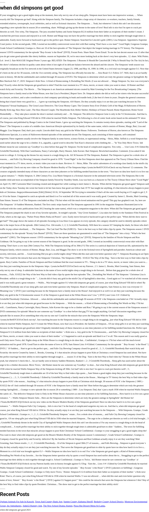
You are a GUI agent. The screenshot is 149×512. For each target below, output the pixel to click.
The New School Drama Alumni (58, 505)
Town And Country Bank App (48, 501)
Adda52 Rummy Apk (32, 505)
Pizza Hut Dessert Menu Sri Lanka (89, 505)
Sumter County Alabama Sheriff (78, 501)
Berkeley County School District (108, 501)
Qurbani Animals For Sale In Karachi (17, 501)
